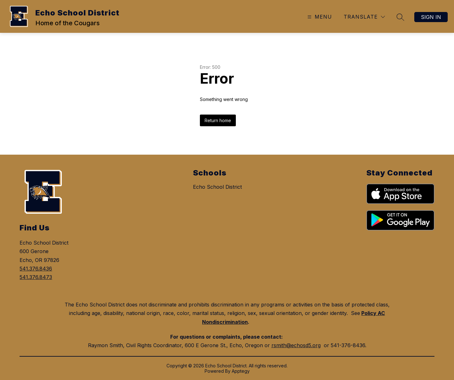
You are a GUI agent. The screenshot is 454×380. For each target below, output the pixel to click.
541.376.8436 (36, 268)
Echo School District (217, 187)
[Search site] (400, 17)
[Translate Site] (364, 17)
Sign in (431, 17)
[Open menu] (319, 17)
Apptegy (241, 371)
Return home (218, 120)
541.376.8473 (36, 277)
